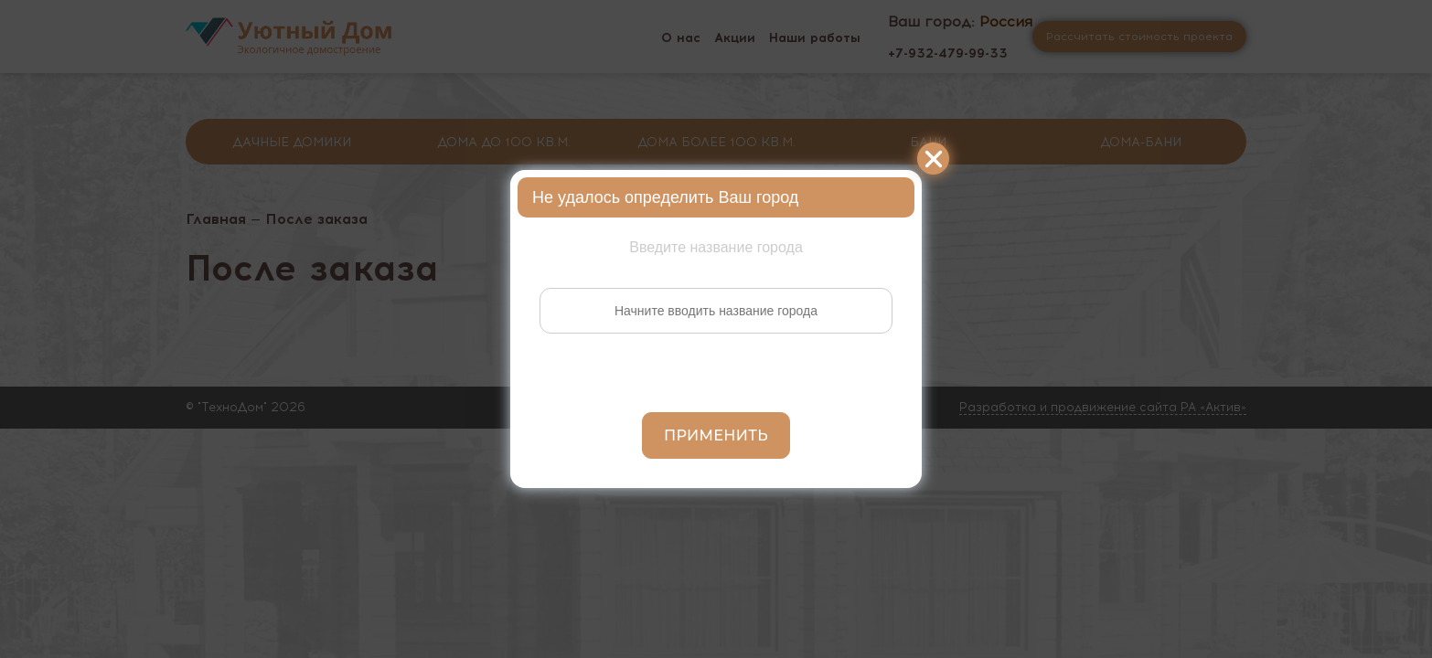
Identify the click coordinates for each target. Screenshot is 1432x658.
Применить (716, 435)
